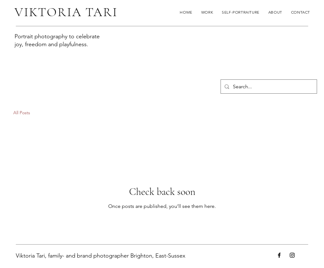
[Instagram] (292, 255)
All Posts (21, 112)
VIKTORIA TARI (66, 12)
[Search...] (268, 86)
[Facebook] (279, 255)
